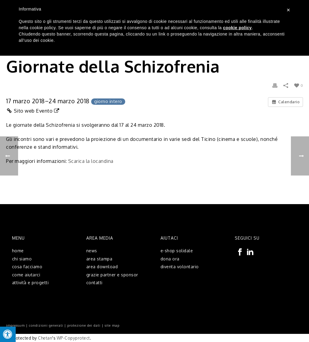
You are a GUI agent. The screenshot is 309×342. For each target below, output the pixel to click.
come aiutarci (26, 274)
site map (112, 325)
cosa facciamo (27, 266)
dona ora (170, 258)
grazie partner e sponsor (112, 274)
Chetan (45, 337)
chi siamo (22, 258)
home (18, 250)
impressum (15, 325)
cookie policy (237, 27)
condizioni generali (46, 325)
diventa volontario (180, 266)
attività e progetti (30, 282)
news (91, 250)
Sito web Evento (32, 110)
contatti (94, 282)
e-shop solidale (177, 250)
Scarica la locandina (90, 161)
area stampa (99, 258)
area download (102, 266)
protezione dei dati (83, 325)
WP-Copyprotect (73, 337)
